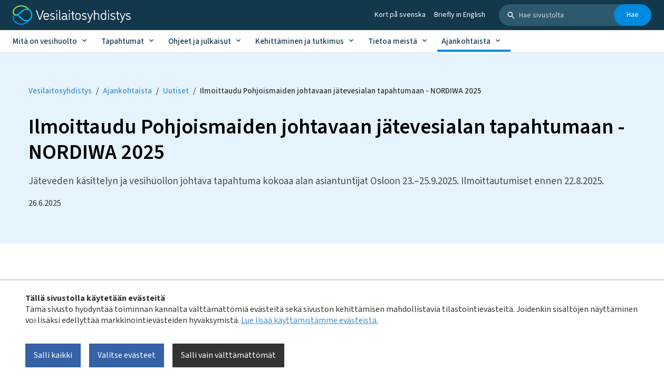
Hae (633, 15)
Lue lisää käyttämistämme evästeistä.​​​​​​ (309, 320)
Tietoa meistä (392, 41)
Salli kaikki (53, 355)
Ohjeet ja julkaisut (199, 41)
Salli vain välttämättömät (228, 355)
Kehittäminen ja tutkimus (299, 41)
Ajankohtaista (465, 41)
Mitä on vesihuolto (45, 41)
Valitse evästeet (127, 355)
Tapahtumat (122, 41)
